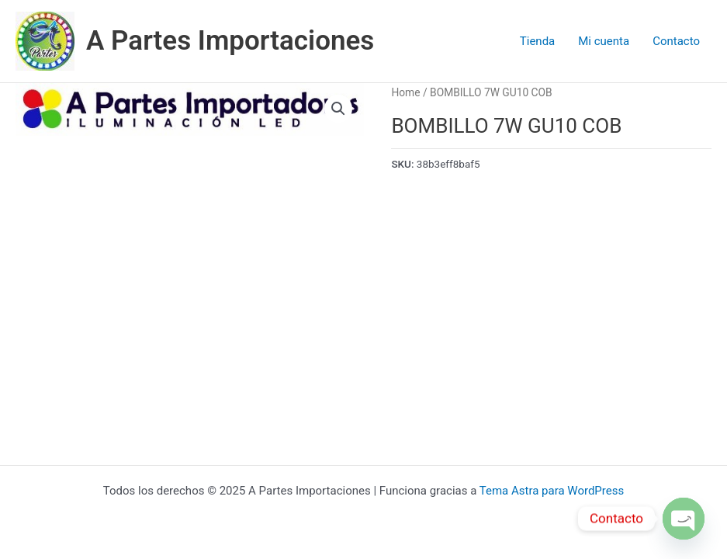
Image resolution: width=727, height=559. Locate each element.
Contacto (676, 41)
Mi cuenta (603, 41)
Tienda (537, 41)
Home (405, 92)
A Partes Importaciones (230, 41)
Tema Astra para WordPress (551, 491)
